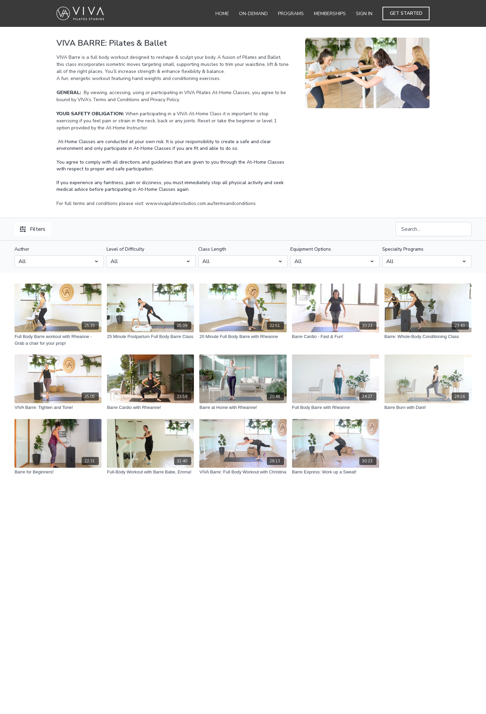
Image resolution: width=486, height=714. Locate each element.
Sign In (364, 13)
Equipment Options (310, 249)
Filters (32, 229)
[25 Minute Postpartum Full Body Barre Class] (150, 336)
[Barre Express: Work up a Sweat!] (335, 472)
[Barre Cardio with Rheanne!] (150, 407)
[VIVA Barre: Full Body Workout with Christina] (242, 472)
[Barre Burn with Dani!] (428, 407)
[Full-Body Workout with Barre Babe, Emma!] (150, 472)
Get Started (406, 13)
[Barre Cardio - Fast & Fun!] (335, 336)
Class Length (212, 249)
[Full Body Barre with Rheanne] (335, 407)
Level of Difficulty (125, 249)
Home (222, 13)
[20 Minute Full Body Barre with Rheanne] (242, 336)
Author (21, 249)
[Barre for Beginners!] (58, 472)
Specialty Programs (402, 249)
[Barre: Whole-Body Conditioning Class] (428, 336)
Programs (291, 13)
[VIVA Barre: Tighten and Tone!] (58, 407)
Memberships (330, 13)
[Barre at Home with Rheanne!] (242, 407)
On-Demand (253, 13)
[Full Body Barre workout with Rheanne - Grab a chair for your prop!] (58, 339)
